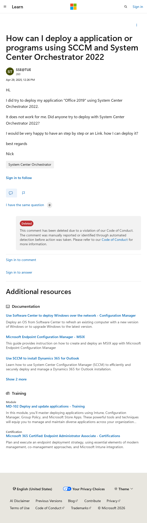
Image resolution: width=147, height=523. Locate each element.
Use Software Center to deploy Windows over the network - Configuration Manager (71, 315)
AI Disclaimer (20, 500)
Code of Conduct (115, 239)
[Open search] (126, 6)
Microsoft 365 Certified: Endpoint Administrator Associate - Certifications (63, 436)
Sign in (138, 6)
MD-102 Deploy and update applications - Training (45, 406)
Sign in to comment (21, 259)
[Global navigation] (5, 6)
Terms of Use (19, 508)
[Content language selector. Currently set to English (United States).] (32, 489)
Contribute (92, 500)
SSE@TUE (23, 69)
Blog (71, 500)
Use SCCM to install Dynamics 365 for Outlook (42, 358)
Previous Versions (49, 500)
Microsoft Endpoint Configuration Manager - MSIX (45, 337)
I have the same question (25, 205)
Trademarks (79, 508)
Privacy (112, 500)
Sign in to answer (19, 272)
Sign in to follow (19, 177)
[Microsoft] (73, 6)
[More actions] (136, 25)
